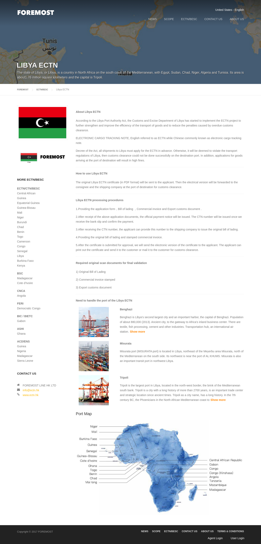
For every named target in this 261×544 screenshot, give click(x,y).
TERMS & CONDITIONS (230, 531)
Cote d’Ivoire (25, 282)
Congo (21, 246)
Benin (20, 231)
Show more (137, 331)
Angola (21, 295)
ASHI (20, 328)
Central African (26, 193)
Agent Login (215, 538)
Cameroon (23, 241)
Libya (20, 255)
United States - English (229, 9)
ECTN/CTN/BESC (28, 188)
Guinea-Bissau (26, 207)
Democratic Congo (28, 308)
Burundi (22, 222)
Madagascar (25, 278)
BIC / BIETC (25, 316)
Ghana (21, 333)
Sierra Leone (25, 360)
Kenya (21, 265)
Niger (20, 217)
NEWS (152, 19)
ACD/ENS (23, 341)
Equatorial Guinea (28, 202)
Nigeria (21, 350)
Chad (20, 226)
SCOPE (169, 19)
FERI (20, 303)
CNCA (21, 290)
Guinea (21, 198)
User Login (237, 538)
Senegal (22, 251)
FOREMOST (24, 89)
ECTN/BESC (189, 19)
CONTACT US (213, 19)
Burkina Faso (25, 260)
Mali (19, 212)
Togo (20, 236)
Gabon (21, 320)
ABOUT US (237, 19)
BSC (20, 273)
